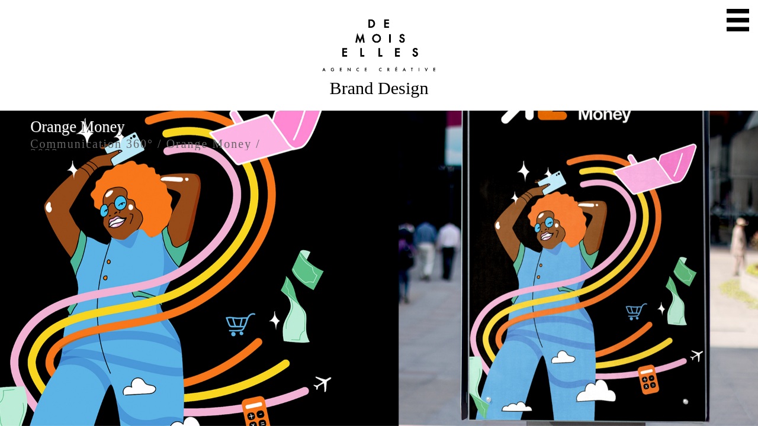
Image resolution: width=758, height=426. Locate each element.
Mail (347, 411)
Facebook (410, 411)
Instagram (389, 411)
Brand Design (378, 88)
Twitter (368, 411)
